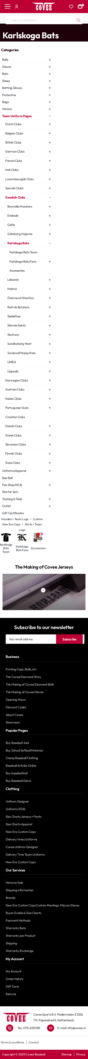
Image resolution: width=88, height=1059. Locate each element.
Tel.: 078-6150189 (28, 1028)
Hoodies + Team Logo (15, 519)
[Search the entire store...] (78, 20)
